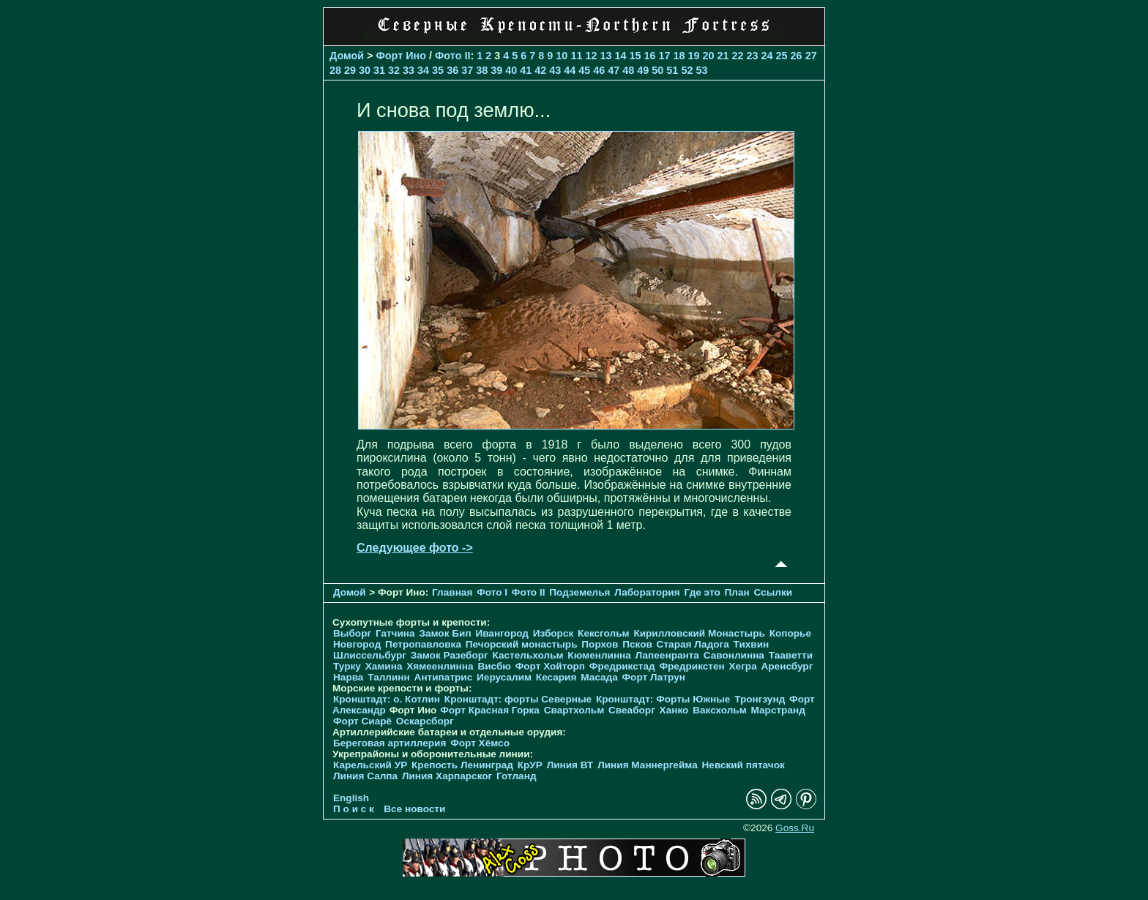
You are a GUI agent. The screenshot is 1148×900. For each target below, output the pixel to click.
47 (613, 70)
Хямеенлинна (439, 666)
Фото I (492, 592)
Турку (347, 666)
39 (496, 70)
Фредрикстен (691, 666)
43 (555, 70)
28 (335, 70)
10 (561, 55)
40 (511, 70)
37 (467, 70)
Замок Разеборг (449, 655)
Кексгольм (604, 633)
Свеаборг (631, 710)
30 (364, 70)
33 (408, 70)
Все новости (414, 808)
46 (599, 70)
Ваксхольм (720, 710)
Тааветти (791, 655)
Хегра (743, 666)
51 (672, 70)
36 (452, 70)
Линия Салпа (365, 775)
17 (664, 55)
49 (643, 70)
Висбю (494, 666)
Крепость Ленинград (462, 765)
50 (657, 70)
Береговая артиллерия (389, 743)
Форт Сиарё (362, 721)
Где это (702, 592)
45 (584, 70)
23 (752, 55)
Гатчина (395, 633)
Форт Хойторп (550, 666)
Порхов (599, 644)
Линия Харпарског (447, 775)
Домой (346, 55)
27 (811, 55)
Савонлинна (734, 655)
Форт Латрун (653, 677)
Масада (599, 677)
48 (628, 70)
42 (540, 70)
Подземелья (579, 592)
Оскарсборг (425, 721)
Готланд (516, 775)
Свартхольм (574, 710)
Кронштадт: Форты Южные (663, 699)
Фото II (452, 55)
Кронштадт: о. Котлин (386, 699)
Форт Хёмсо (480, 743)
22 (738, 55)
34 (423, 70)
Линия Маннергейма (647, 765)
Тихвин (751, 644)
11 (576, 55)
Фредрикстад (622, 666)
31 (379, 70)
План (736, 592)
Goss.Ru (794, 827)
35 (438, 70)
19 (694, 55)
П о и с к (353, 808)
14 (620, 55)
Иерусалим (504, 677)
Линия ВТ (570, 765)
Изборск (553, 633)
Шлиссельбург (369, 655)
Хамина (384, 666)
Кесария (556, 677)
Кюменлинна (599, 655)
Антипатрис (443, 677)
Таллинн (389, 677)
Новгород (357, 644)
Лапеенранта (667, 655)
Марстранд (778, 710)
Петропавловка (423, 644)
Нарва (348, 677)
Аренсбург (787, 666)
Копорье (790, 633)
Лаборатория (646, 592)
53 (701, 70)
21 (723, 55)
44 (569, 70)
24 (767, 55)
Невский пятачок (743, 765)
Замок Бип (445, 633)
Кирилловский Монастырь (698, 633)
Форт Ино (401, 55)
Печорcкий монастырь (522, 644)
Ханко (674, 710)
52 (687, 70)
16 (649, 55)
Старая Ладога (693, 644)
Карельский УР (370, 765)
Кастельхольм (528, 655)
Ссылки (772, 592)
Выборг (352, 633)
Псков (637, 644)
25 (782, 55)
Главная (452, 592)
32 (394, 70)
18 (679, 55)
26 (796, 55)
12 (591, 55)
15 (635, 55)
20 (709, 55)
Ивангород (502, 633)
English (351, 797)
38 (482, 70)
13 (605, 55)
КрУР (530, 765)
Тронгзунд (759, 699)
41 (526, 70)
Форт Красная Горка (490, 710)
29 (350, 70)
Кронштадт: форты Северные (518, 699)
